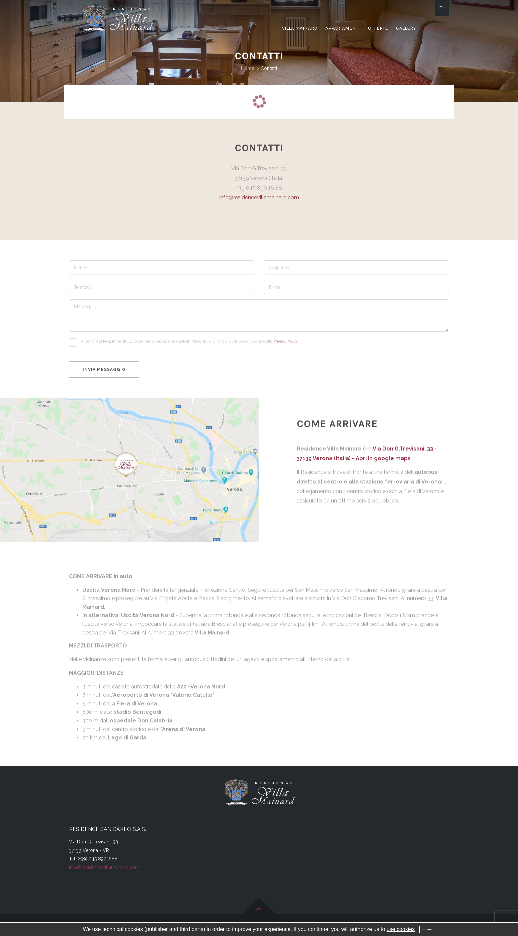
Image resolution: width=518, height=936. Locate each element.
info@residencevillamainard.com (259, 197)
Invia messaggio (104, 369)
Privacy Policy (285, 341)
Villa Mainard (299, 28)
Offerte (378, 28)
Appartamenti (342, 28)
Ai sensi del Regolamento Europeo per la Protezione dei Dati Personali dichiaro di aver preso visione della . (183, 342)
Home (247, 68)
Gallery (406, 28)
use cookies (401, 929)
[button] (442, 8)
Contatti (434, 28)
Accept (427, 929)
